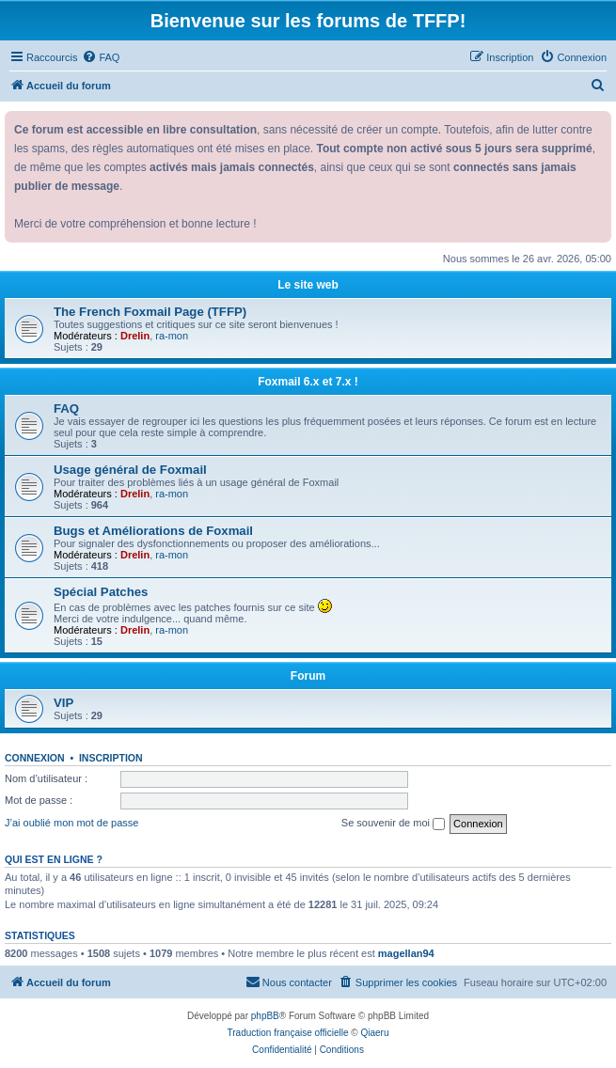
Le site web (308, 284)
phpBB (265, 1016)
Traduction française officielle (288, 1033)
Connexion (35, 757)
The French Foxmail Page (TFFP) (150, 312)
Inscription (111, 757)
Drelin (135, 335)
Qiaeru (374, 1033)
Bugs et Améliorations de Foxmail (153, 531)
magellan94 (406, 953)
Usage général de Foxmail (130, 470)
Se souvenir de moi (393, 823)
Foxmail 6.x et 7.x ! (308, 381)
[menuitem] (100, 57)
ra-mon (171, 335)
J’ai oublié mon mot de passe (71, 822)
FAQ (66, 408)
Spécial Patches (101, 592)
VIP (63, 703)
